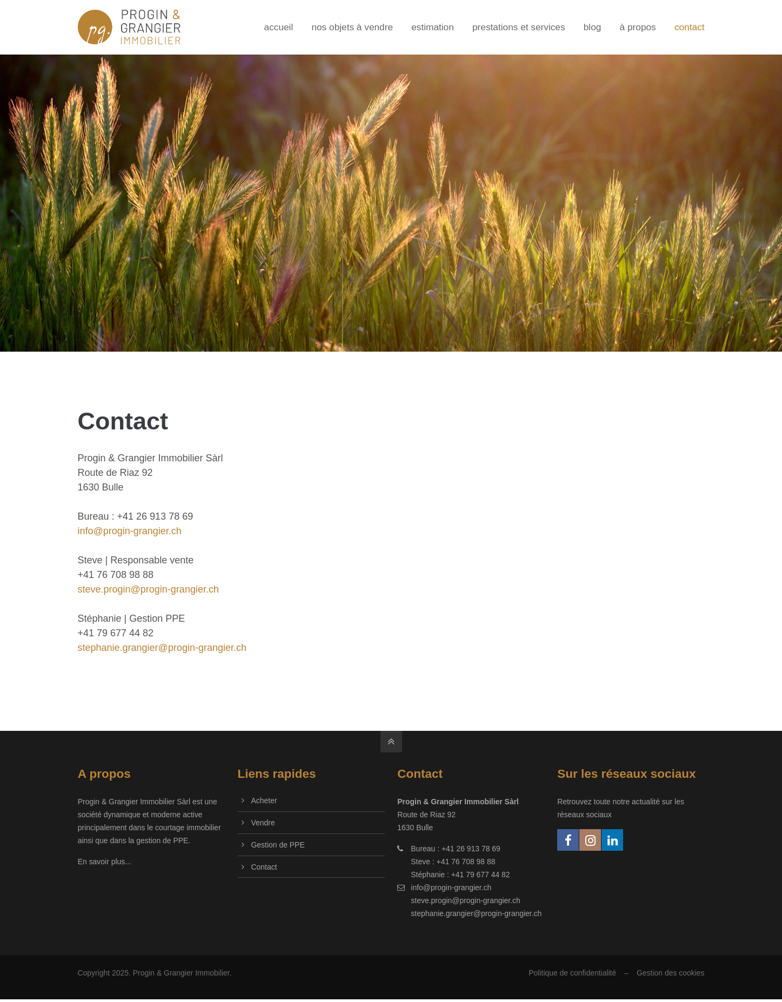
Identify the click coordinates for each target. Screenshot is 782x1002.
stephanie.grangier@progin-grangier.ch (162, 647)
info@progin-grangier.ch (130, 531)
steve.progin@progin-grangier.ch (148, 589)
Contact (264, 867)
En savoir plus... (104, 861)
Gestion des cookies (671, 973)
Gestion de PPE (278, 844)
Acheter (264, 800)
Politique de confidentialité (572, 973)
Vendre (263, 822)
